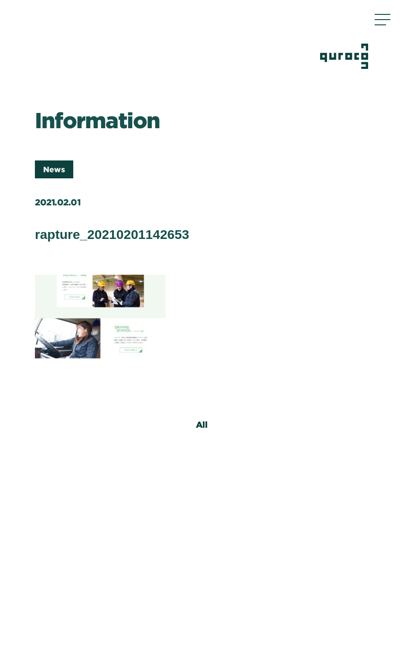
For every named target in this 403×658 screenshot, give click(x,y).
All (202, 424)
